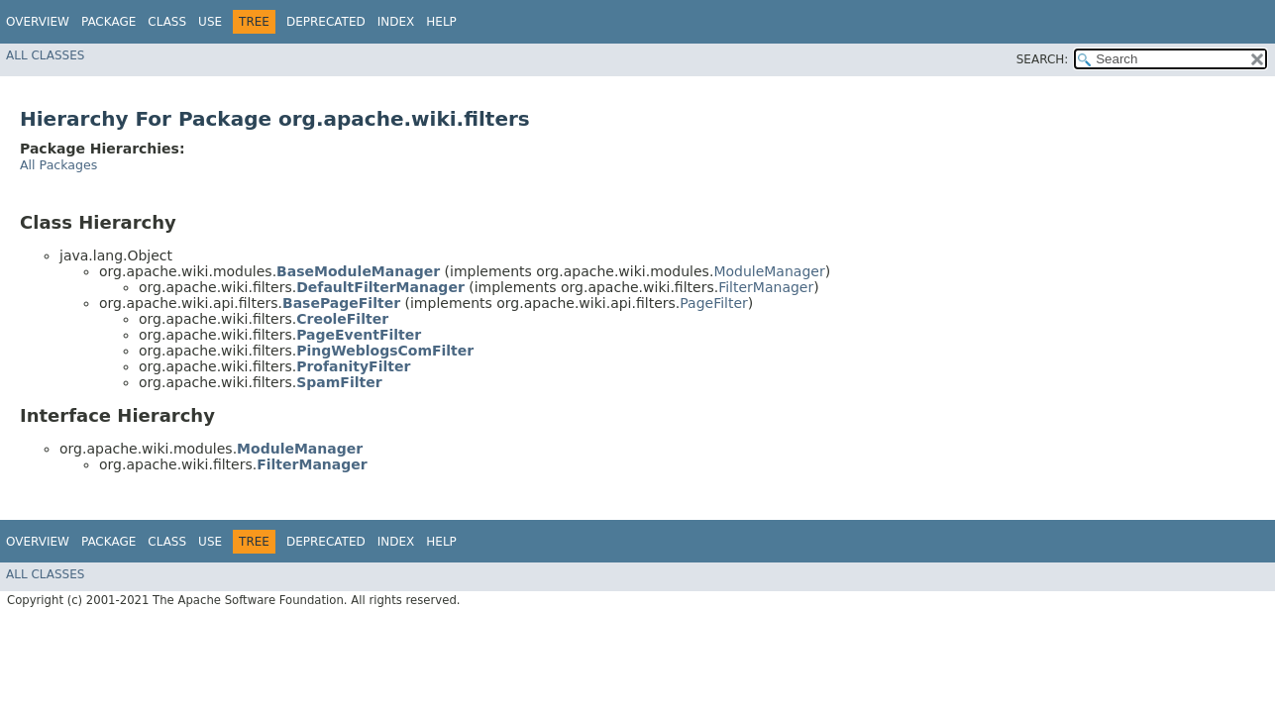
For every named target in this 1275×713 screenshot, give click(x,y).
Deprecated (326, 22)
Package (108, 22)
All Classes (45, 55)
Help (441, 22)
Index (396, 22)
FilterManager (765, 287)
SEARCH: (1042, 59)
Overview (37, 22)
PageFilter (714, 303)
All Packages (58, 164)
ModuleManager (768, 271)
